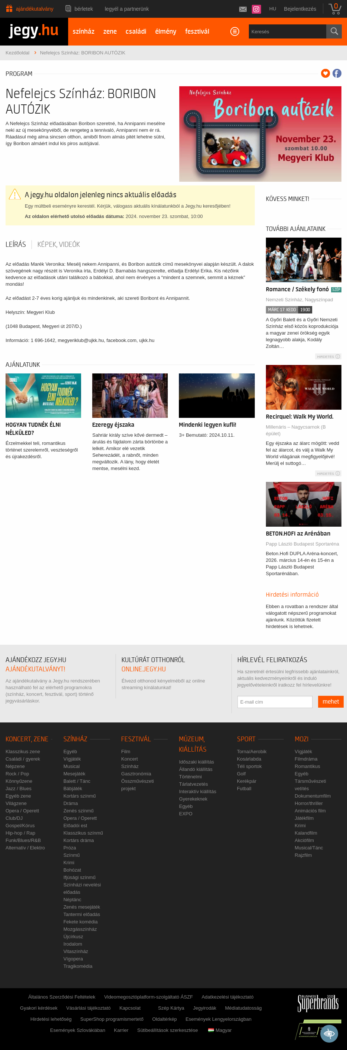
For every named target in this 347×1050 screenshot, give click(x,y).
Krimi (68, 862)
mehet (331, 701)
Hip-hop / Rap (20, 833)
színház (83, 32)
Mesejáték (74, 773)
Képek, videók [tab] (58, 245)
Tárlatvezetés (193, 784)
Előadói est (75, 825)
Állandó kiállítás (195, 769)
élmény (165, 32)
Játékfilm (304, 818)
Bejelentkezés (300, 9)
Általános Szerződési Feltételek (61, 997)
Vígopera (73, 959)
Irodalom (72, 944)
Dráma (70, 803)
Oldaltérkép (164, 1019)
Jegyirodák (204, 1008)
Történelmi (190, 776)
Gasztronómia (136, 773)
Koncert (129, 759)
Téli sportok (249, 766)
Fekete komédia (80, 922)
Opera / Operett (22, 811)
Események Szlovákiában (77, 1030)
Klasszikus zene (23, 751)
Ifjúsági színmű (79, 877)
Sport (246, 739)
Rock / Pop (17, 773)
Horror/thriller (309, 803)
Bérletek (83, 9)
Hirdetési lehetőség (50, 1019)
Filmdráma (306, 759)
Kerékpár (247, 781)
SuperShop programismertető (112, 1019)
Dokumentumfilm (313, 796)
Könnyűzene (19, 781)
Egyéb (70, 751)
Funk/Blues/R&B (23, 840)
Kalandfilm (306, 833)
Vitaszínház (75, 951)
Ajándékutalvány (34, 9)
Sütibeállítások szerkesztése (167, 1030)
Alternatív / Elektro (25, 848)
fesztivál (197, 32)
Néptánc (72, 899)
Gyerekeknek (193, 799)
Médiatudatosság (243, 1008)
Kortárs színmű (79, 796)
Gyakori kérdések (38, 1008)
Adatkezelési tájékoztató (227, 997)
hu (272, 8)
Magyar (219, 1030)
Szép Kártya (171, 1008)
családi (136, 32)
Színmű (71, 855)
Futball (244, 788)
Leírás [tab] (16, 245)
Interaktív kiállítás (197, 791)
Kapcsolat (129, 1008)
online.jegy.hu (143, 669)
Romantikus (307, 766)
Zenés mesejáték (81, 907)
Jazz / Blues (18, 788)
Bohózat (72, 870)
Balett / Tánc (76, 781)
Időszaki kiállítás (196, 762)
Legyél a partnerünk (127, 9)
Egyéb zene (18, 796)
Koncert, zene (27, 739)
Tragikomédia (77, 966)
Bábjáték (72, 788)
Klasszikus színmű (83, 833)
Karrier (121, 1030)
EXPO (185, 813)
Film (125, 751)
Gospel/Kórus (20, 825)
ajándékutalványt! (35, 669)
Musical (71, 766)
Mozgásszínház (80, 929)
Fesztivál (136, 739)
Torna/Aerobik (252, 751)
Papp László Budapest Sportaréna (302, 544)
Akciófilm (304, 840)
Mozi (301, 739)
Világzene (16, 803)
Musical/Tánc (309, 848)
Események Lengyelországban (218, 1019)
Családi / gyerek (23, 759)
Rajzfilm (303, 855)
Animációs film (310, 811)
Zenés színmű (78, 811)
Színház (75, 739)
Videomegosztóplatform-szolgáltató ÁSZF (148, 997)
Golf (241, 773)
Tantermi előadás (81, 914)
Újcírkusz (73, 936)
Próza (69, 848)
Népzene (15, 766)
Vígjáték (72, 759)
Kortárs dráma (78, 840)
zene (110, 32)
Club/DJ (14, 818)
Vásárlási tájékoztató (88, 1008)
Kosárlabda (249, 759)
